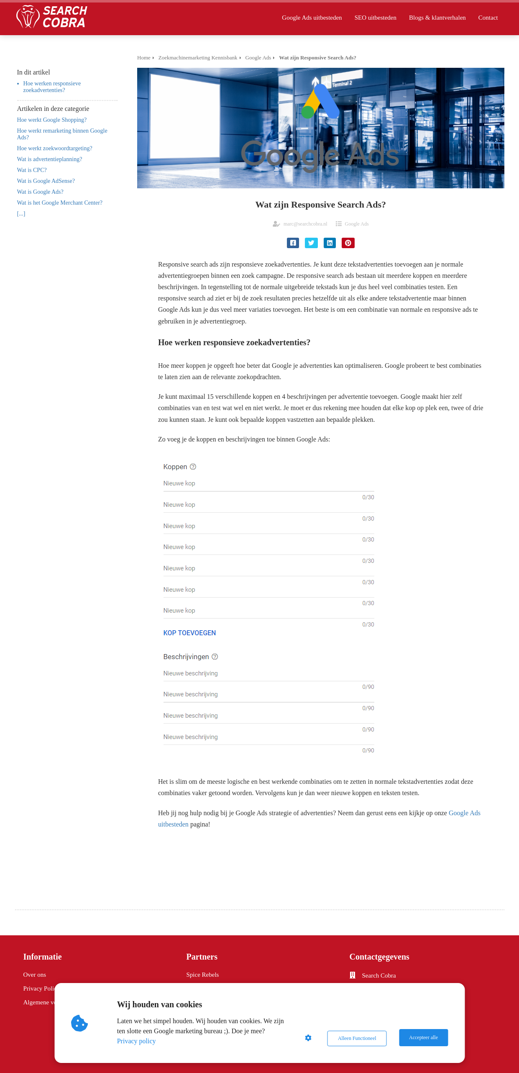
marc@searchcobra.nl (305, 224)
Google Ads (357, 224)
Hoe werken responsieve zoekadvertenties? (52, 86)
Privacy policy (137, 1041)
